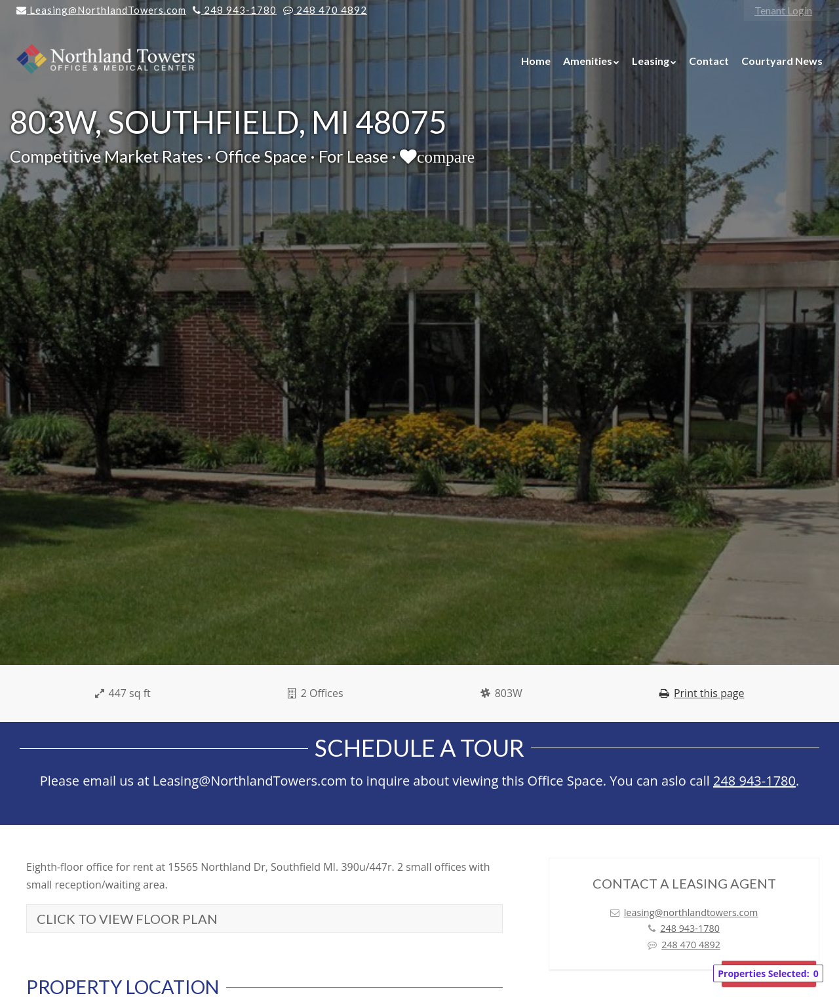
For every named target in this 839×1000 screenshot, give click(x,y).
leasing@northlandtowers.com (691, 912)
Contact (709, 60)
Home (536, 60)
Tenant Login (783, 10)
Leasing (650, 60)
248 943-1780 (754, 781)
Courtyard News (782, 60)
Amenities (587, 60)
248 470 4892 (690, 944)
